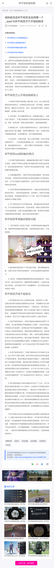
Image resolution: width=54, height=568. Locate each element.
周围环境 (9, 441)
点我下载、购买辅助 (26, 563)
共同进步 (42, 441)
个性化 (8, 445)
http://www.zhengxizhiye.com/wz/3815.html (30, 457)
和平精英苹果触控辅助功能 (17, 48)
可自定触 (25, 441)
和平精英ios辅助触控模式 (16, 43)
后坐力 (17, 441)
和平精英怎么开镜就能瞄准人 (17, 38)
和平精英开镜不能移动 (15, 52)
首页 (11, 10)
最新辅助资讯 (18, 10)
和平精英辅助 (12, 26)
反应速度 (34, 441)
